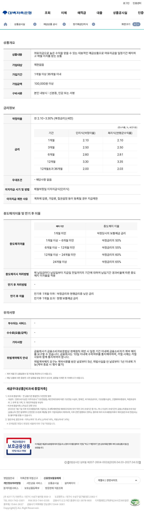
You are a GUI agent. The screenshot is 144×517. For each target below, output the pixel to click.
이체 (64, 13)
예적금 (82, 13)
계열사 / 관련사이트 (107, 480)
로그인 (126, 3)
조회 (47, 13)
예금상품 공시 (50, 24)
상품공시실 (120, 13)
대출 (99, 13)
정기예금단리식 (80, 24)
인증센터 (137, 3)
